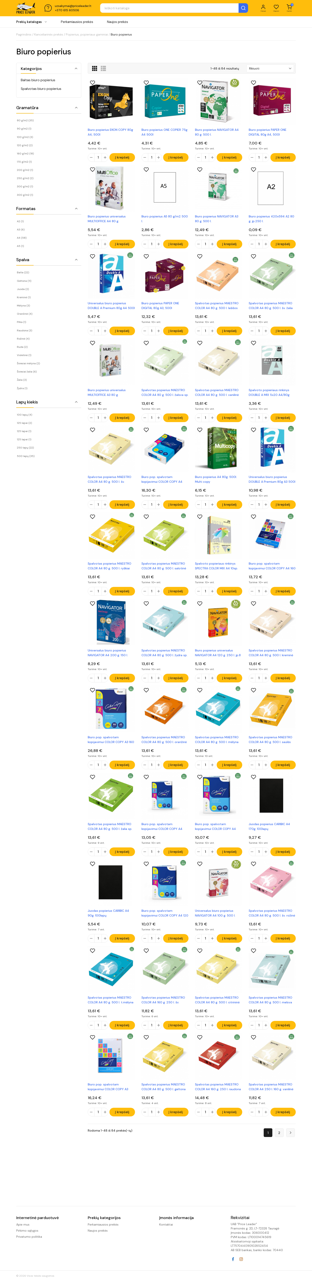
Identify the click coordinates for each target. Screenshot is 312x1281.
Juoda (23, 289)
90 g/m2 (24, 128)
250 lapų (25, 447)
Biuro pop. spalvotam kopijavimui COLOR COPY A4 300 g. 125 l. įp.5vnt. (161, 836)
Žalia (22, 380)
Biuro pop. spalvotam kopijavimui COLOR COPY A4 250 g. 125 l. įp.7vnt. (215, 836)
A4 (21, 238)
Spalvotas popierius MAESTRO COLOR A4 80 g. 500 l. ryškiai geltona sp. (109, 572)
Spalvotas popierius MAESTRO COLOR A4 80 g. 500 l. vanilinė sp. (217, 396)
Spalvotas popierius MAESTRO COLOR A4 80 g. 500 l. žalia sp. (110, 836)
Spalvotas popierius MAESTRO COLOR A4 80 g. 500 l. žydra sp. (164, 660)
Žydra (22, 388)
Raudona (24, 330)
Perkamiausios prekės (77, 23)
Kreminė (24, 297)
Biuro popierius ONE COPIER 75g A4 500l (164, 132)
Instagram (241, 1259)
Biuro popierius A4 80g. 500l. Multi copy (216, 484)
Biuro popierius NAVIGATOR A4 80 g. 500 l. (217, 132)
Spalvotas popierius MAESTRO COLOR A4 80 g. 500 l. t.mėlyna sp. (110, 1012)
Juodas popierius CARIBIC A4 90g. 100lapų (108, 924)
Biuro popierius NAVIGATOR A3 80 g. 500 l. (216, 220)
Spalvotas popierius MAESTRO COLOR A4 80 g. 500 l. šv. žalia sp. (271, 308)
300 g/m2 (25, 186)
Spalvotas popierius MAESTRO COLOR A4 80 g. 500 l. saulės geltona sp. (270, 748)
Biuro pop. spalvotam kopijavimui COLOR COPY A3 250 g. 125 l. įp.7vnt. (108, 1100)
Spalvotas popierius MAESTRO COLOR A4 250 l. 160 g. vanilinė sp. (271, 1100)
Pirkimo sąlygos (27, 1230)
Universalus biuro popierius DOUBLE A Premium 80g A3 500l (272, 484)
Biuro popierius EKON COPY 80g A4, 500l (110, 132)
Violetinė (24, 355)
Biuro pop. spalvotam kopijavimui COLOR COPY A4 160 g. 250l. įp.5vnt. (272, 572)
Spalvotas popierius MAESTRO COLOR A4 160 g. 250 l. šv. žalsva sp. (163, 1012)
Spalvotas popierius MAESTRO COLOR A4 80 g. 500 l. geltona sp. (163, 1100)
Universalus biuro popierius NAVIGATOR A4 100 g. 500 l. (215, 924)
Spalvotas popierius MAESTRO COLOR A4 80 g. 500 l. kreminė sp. (271, 660)
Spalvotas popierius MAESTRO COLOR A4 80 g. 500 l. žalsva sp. (164, 396)
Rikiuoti (254, 68)
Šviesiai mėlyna (28, 363)
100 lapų (24, 414)
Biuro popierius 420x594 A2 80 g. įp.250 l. (271, 220)
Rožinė (23, 338)
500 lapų (25, 456)
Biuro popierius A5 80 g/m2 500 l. (164, 220)
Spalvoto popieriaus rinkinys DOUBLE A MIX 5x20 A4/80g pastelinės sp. (269, 396)
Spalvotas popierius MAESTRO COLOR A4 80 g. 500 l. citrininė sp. (217, 1012)
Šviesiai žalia (27, 371)
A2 (20, 221)
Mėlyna (23, 305)
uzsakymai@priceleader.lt (73, 7)
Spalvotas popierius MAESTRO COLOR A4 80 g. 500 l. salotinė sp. (163, 572)
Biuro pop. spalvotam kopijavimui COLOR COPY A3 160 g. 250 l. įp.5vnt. (111, 748)
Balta (23, 272)
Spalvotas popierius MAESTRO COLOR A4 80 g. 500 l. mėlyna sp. (217, 748)
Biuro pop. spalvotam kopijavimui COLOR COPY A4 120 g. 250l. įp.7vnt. (164, 924)
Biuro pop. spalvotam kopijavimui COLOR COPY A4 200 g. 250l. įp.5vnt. (161, 484)
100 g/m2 (25, 137)
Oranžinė (24, 314)
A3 (20, 229)
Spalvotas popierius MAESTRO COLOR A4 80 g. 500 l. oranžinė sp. (164, 748)
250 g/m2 (25, 178)
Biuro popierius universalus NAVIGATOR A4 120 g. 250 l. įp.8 (218, 660)
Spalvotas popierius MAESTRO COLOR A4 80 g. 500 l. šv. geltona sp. (109, 484)
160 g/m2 (25, 153)
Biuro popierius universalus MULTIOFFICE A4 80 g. (107, 220)
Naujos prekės (117, 23)
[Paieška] (164, 9)
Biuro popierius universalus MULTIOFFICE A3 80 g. (107, 396)
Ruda (22, 347)
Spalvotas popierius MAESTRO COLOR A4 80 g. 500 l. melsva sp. (270, 1012)
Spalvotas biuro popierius (41, 89)
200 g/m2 (25, 170)
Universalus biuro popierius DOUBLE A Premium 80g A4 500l (111, 308)
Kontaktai (166, 1224)
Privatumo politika (29, 1237)
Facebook (233, 1259)
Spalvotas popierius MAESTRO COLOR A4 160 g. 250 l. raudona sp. (218, 1100)
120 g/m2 (24, 145)
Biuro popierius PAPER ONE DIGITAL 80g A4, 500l (267, 132)
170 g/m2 (24, 162)
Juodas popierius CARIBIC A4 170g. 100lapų (269, 836)
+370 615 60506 (67, 11)
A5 (20, 246)
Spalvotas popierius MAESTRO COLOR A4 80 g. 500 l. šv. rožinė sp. (272, 924)
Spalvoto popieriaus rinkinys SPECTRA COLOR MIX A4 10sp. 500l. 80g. (216, 572)
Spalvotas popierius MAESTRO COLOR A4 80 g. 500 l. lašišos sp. (217, 308)
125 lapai (24, 423)
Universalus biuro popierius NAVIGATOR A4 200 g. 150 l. (108, 660)
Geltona (24, 281)
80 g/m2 (25, 120)
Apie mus (22, 1224)
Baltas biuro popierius (38, 80)
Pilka (21, 322)
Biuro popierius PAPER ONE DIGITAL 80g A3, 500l (160, 308)
